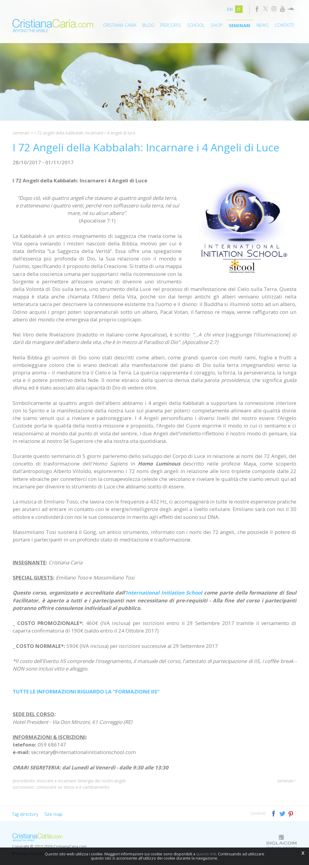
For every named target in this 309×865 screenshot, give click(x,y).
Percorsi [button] (170, 25)
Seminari (239, 25)
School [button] (196, 25)
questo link (206, 854)
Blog (148, 25)
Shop (217, 25)
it (239, 9)
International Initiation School (164, 592)
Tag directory (25, 814)
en (230, 9)
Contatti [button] (284, 25)
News (262, 25)
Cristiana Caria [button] (119, 25)
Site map (53, 814)
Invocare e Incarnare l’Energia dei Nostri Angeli (81, 781)
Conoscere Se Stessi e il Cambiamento (73, 787)
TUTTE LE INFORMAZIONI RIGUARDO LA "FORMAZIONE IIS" (86, 691)
